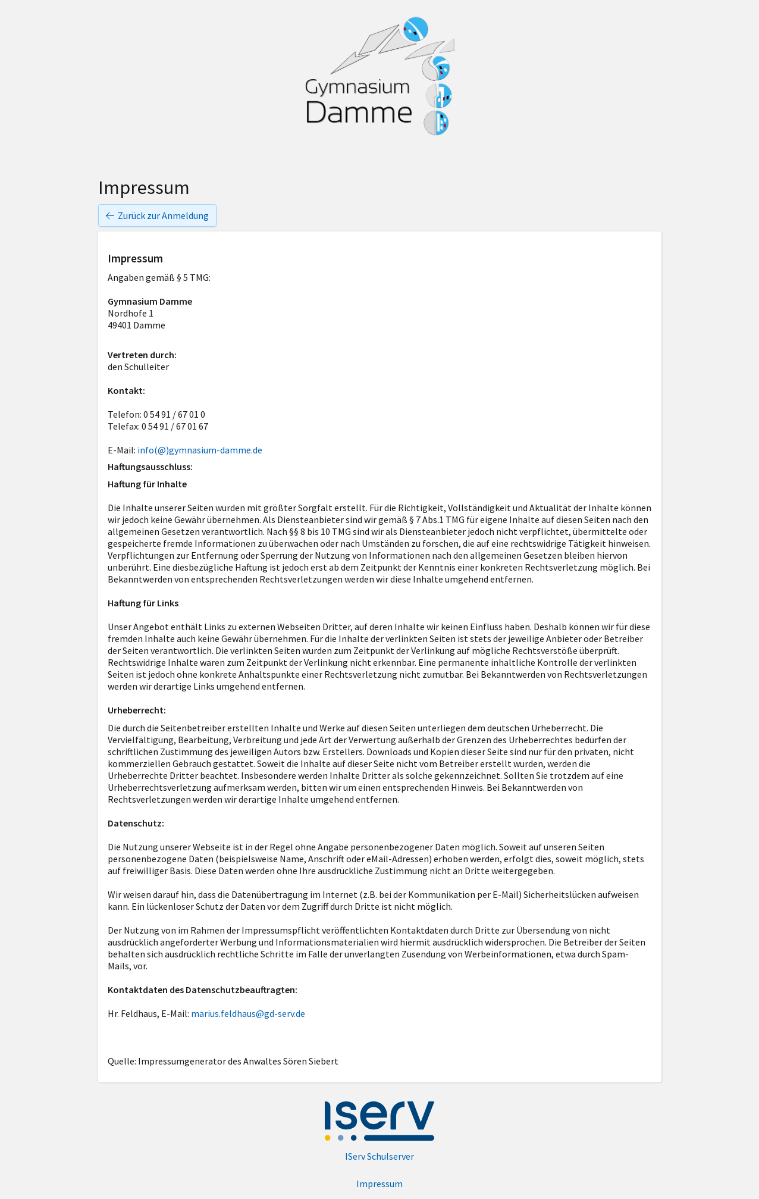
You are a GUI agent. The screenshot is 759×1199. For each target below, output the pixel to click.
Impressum (379, 1183)
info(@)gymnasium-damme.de (199, 450)
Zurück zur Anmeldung (157, 215)
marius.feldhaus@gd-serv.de (248, 1013)
